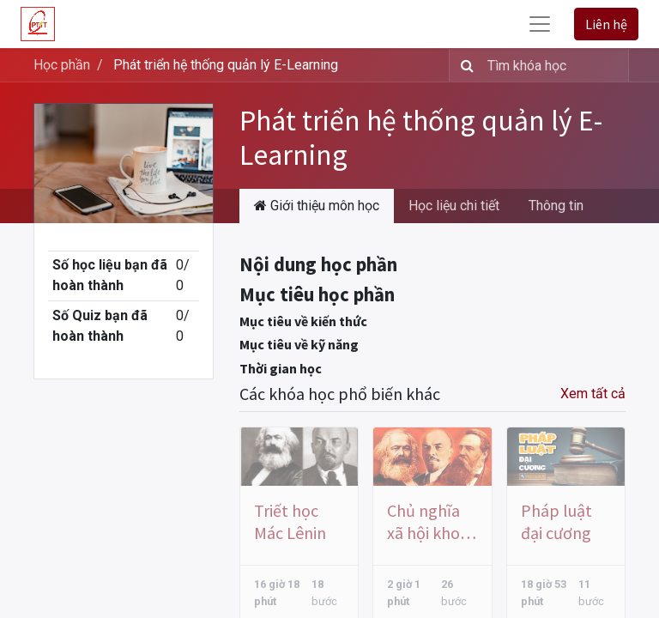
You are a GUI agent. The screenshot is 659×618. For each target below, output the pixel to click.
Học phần (61, 65)
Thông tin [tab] (556, 205)
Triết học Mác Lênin (290, 521)
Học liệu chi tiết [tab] (453, 205)
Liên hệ (606, 24)
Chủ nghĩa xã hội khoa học (428, 522)
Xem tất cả (593, 393)
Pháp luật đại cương (556, 521)
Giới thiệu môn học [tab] (316, 205)
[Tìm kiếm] (464, 65)
